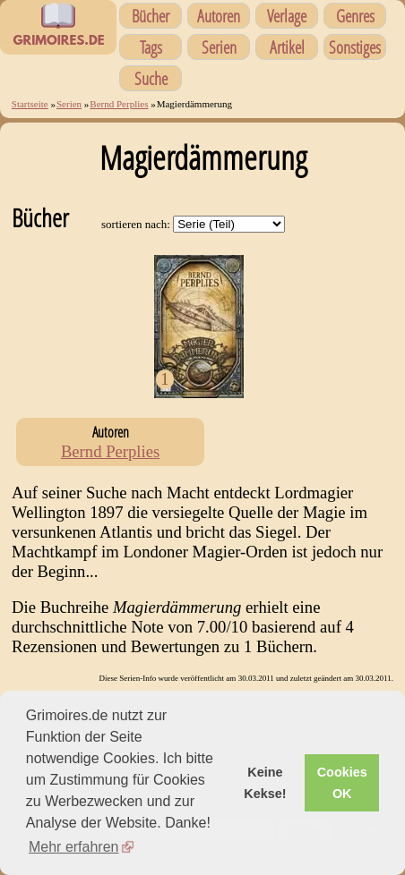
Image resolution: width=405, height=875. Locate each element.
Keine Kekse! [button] (265, 783)
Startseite (30, 103)
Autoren (218, 16)
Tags (151, 47)
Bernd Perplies (119, 103)
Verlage (286, 16)
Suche (151, 78)
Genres (355, 16)
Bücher (150, 16)
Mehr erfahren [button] (74, 846)
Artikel (287, 47)
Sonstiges (355, 47)
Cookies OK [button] (342, 783)
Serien (219, 47)
